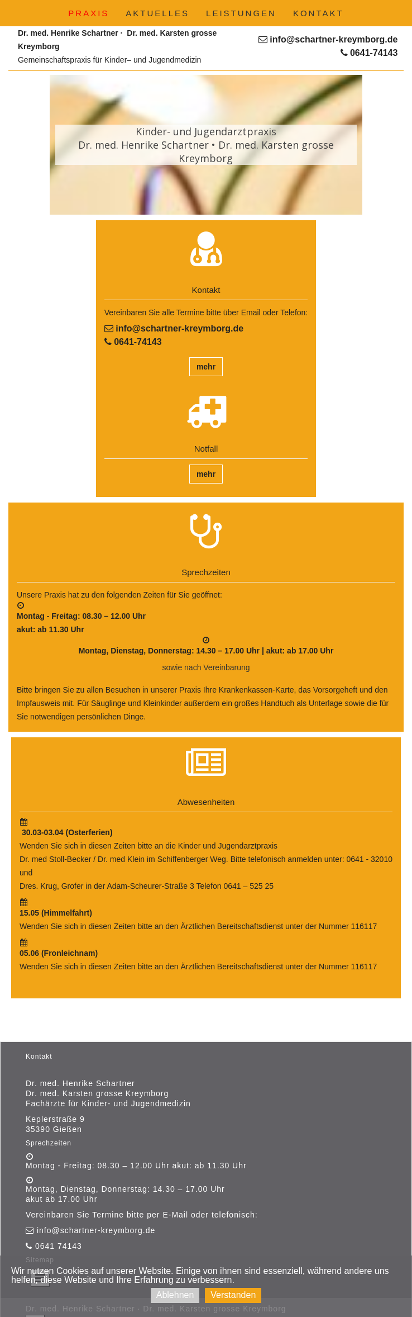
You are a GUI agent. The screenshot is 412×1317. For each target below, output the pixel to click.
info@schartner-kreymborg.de (327, 39)
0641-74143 (369, 53)
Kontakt (318, 13)
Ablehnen (175, 1295)
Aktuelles (157, 13)
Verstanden (233, 1295)
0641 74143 (57, 1246)
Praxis (88, 13)
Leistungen (241, 13)
